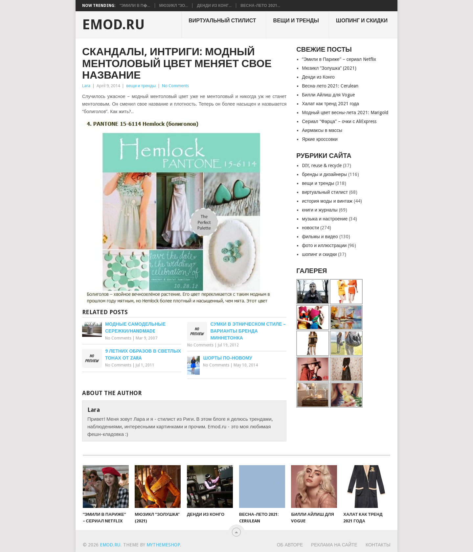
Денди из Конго (318, 77)
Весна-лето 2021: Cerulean (330, 85)
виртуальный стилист (222, 20)
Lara (86, 85)
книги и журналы (319, 210)
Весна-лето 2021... (260, 5)
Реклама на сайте (334, 544)
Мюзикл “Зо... (173, 5)
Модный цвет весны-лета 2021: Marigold (345, 112)
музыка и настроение (325, 218)
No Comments (175, 85)
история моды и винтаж (327, 201)
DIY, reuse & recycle (322, 165)
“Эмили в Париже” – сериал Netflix (339, 59)
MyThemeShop (163, 544)
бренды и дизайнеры (324, 174)
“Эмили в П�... (135, 5)
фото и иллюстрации (324, 245)
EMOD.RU (113, 25)
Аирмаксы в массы (322, 130)
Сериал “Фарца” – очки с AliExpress (339, 121)
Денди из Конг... (214, 5)
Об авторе (290, 544)
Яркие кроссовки (320, 139)
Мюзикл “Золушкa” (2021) (329, 68)
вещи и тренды (296, 20)
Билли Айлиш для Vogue (328, 94)
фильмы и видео (320, 236)
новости (310, 227)
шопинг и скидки (362, 20)
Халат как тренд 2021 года (330, 103)
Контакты (378, 544)
